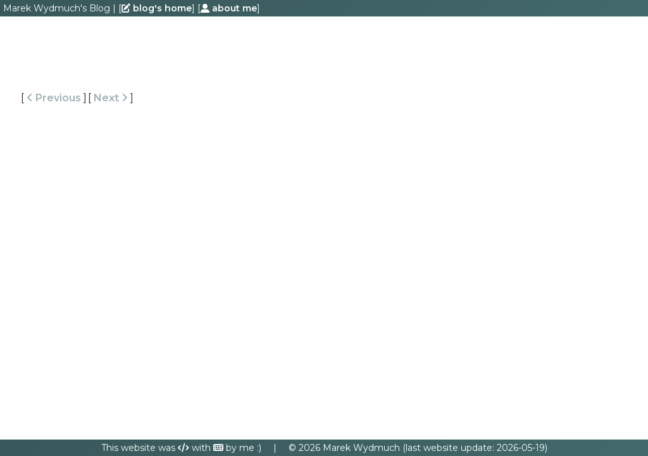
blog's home (157, 8)
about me (229, 8)
